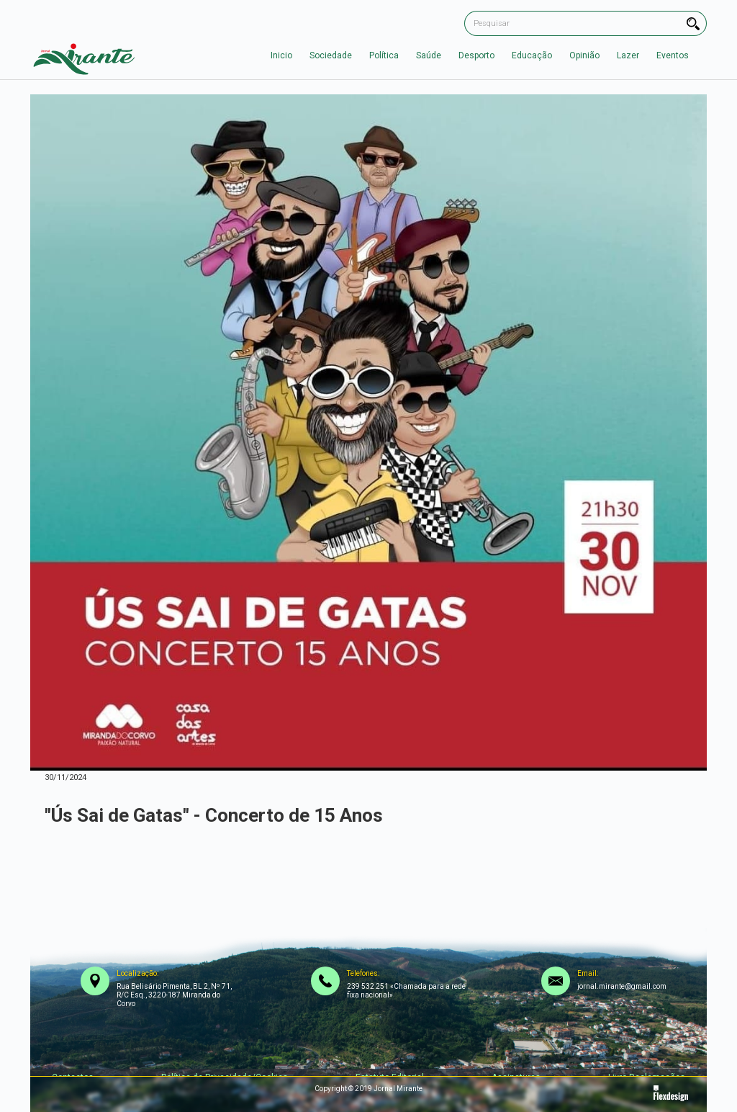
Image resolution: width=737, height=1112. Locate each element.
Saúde (428, 55)
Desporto (476, 55)
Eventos (672, 55)
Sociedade (330, 55)
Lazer (628, 55)
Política (384, 55)
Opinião (584, 55)
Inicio (281, 55)
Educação (532, 55)
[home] (84, 56)
